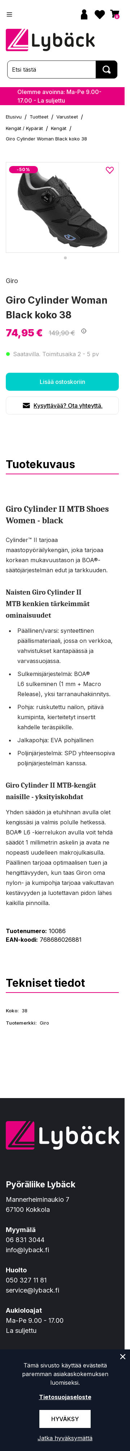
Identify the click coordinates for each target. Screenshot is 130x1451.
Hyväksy (65, 1419)
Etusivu (14, 117)
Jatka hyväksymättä (65, 1438)
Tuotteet (39, 117)
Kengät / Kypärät (24, 128)
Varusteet (67, 117)
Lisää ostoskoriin (62, 381)
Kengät (58, 128)
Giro (12, 281)
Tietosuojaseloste (65, 1397)
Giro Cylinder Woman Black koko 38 (46, 139)
